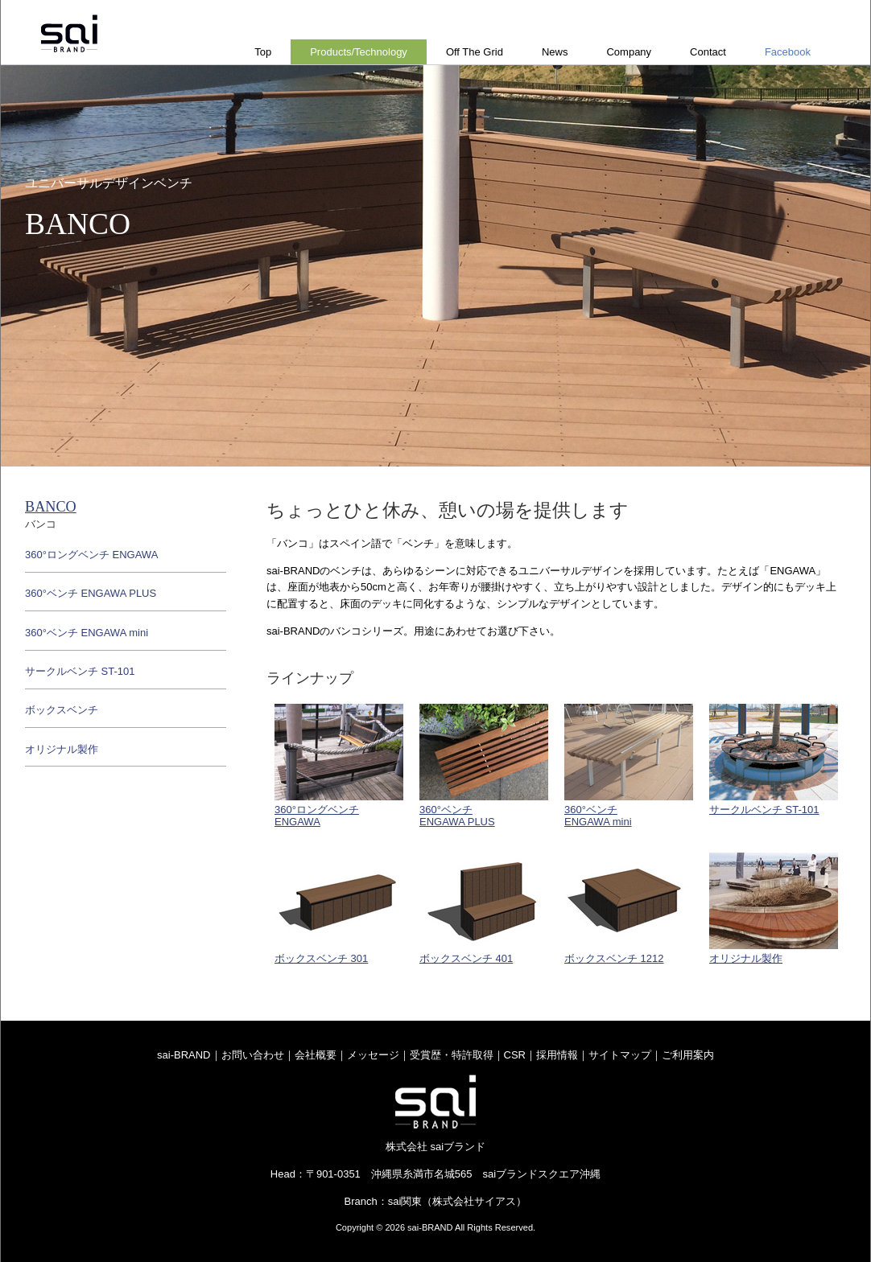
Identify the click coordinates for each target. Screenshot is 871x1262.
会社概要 (315, 1055)
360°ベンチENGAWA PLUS (483, 766)
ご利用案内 (688, 1055)
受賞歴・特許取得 (451, 1055)
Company (628, 52)
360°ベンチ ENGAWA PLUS (90, 593)
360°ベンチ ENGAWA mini (86, 633)
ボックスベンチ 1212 (628, 908)
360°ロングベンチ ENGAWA (91, 555)
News (555, 52)
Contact (708, 52)
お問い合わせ (252, 1055)
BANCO (50, 507)
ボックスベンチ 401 (483, 908)
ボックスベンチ (61, 710)
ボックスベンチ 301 (339, 908)
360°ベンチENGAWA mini (628, 766)
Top (262, 52)
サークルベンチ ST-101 (773, 760)
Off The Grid (474, 52)
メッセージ (373, 1055)
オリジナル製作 (773, 908)
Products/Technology (358, 52)
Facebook (788, 52)
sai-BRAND (183, 1055)
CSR (515, 1055)
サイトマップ (619, 1055)
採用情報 (557, 1055)
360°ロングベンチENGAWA (339, 766)
